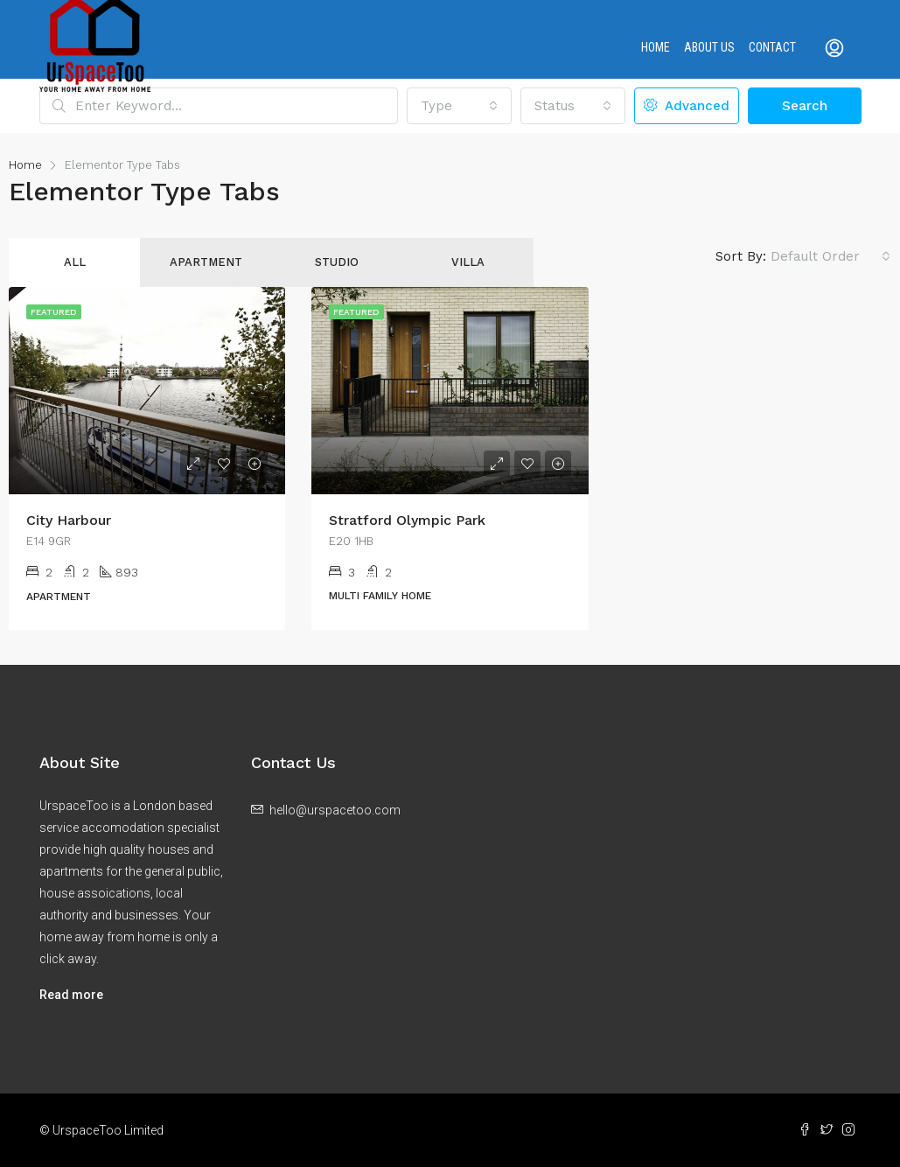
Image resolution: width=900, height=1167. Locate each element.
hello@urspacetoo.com (335, 810)
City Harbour (68, 520)
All (75, 262)
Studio (337, 262)
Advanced (686, 106)
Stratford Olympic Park (407, 520)
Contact (772, 47)
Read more (71, 995)
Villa (468, 262)
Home (655, 47)
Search (804, 106)
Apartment (206, 262)
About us (709, 47)
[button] (459, 105)
